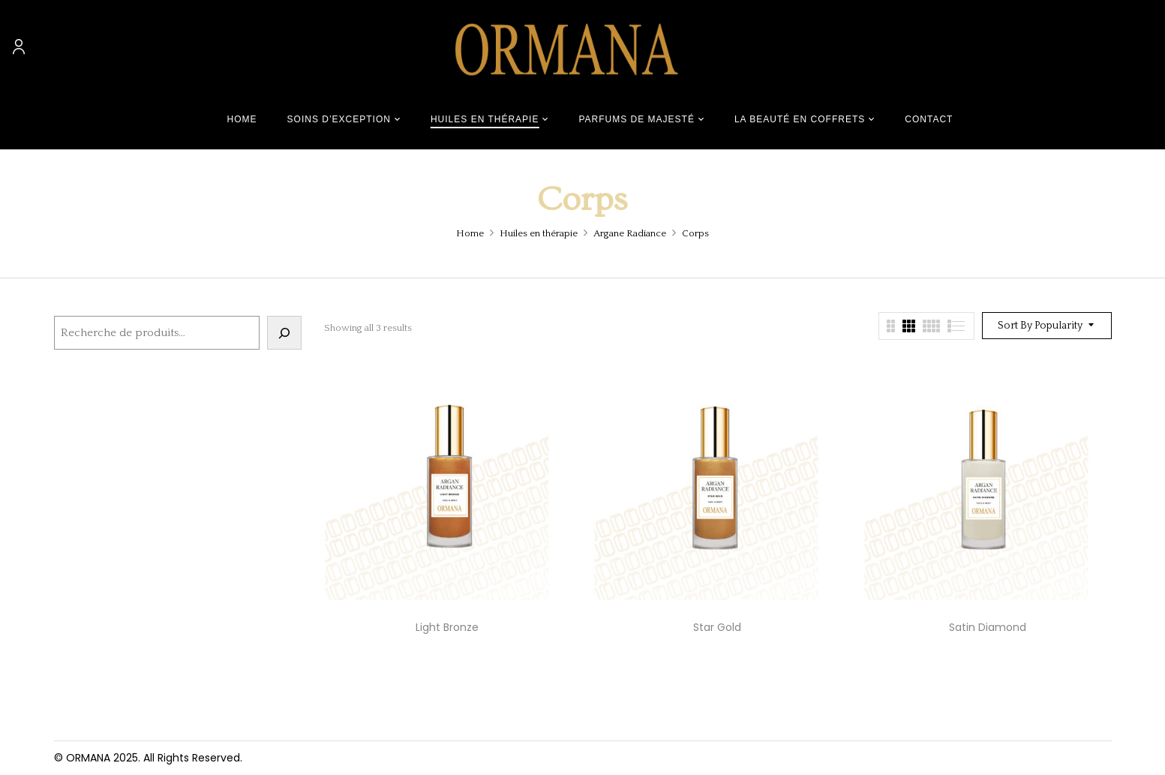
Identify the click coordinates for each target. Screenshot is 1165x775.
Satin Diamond (987, 627)
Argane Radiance (629, 233)
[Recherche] (284, 333)
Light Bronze (447, 627)
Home (470, 233)
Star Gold (717, 627)
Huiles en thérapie (539, 233)
